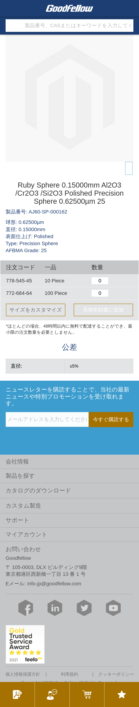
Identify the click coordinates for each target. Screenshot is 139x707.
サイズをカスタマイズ (35, 310)
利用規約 (69, 674)
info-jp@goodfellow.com (54, 583)
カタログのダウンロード (38, 490)
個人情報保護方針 (22, 674)
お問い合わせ (23, 549)
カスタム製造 (23, 505)
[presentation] (33, 434)
